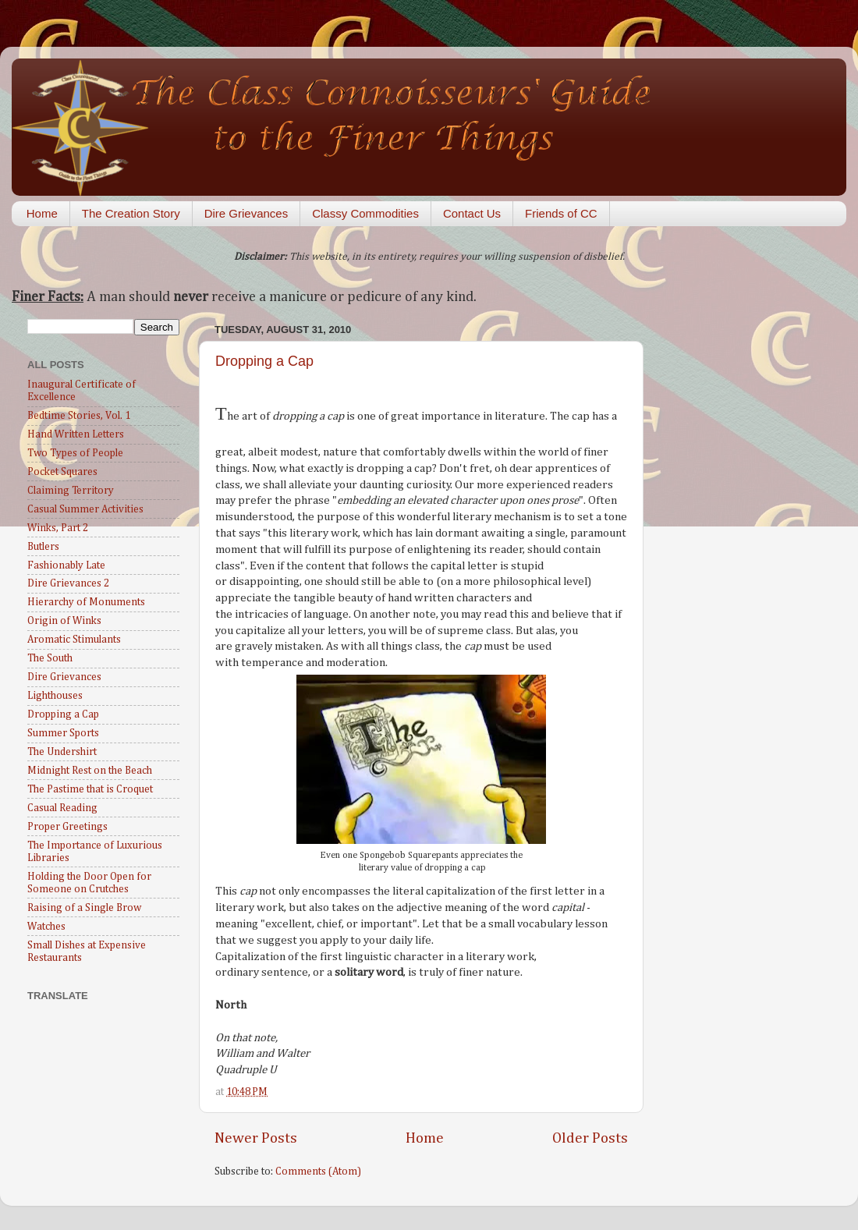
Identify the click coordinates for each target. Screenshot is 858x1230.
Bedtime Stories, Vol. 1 (78, 415)
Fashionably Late (66, 565)
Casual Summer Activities (85, 509)
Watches (46, 926)
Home (42, 213)
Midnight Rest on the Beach (89, 770)
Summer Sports (63, 733)
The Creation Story (131, 213)
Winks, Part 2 (57, 528)
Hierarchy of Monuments (86, 602)
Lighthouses (55, 695)
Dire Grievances (246, 213)
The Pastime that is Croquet (90, 789)
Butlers (43, 546)
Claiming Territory (70, 490)
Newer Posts (255, 1138)
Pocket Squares (62, 471)
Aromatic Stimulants (74, 639)
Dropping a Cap (264, 361)
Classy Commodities (365, 213)
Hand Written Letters (75, 434)
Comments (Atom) (318, 1171)
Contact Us (472, 213)
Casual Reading (62, 808)
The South (50, 658)
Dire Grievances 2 (68, 583)
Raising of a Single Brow (84, 907)
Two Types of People (75, 453)
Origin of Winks (64, 620)
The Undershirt (62, 751)
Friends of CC (561, 213)
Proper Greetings (67, 826)
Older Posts (590, 1138)
